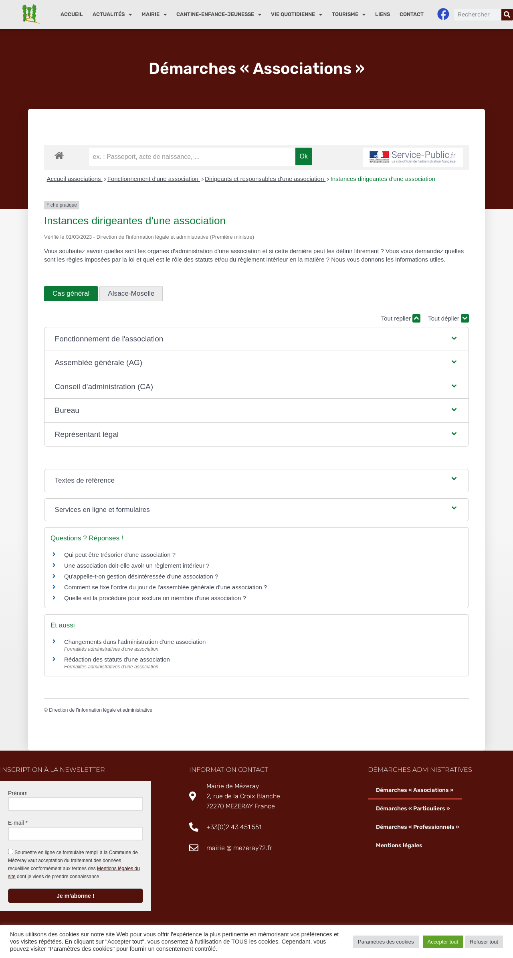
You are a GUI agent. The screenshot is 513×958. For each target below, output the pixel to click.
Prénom (18, 793)
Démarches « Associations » (415, 790)
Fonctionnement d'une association (153, 178)
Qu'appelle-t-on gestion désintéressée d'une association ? (141, 576)
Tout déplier (448, 318)
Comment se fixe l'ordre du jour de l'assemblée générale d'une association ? (165, 587)
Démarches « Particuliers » (413, 808)
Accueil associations (75, 178)
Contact (412, 14)
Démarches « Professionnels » (417, 827)
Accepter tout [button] (443, 942)
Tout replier (400, 318)
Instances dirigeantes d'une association (382, 178)
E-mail (18, 823)
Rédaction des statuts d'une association (117, 659)
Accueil (72, 14)
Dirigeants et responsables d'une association (265, 178)
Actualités (112, 14)
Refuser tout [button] (484, 942)
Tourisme (349, 14)
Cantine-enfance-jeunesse (218, 14)
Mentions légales (399, 845)
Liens (382, 14)
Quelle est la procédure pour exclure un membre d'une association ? (155, 598)
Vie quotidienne (296, 14)
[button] (257, 339)
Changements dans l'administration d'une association (135, 641)
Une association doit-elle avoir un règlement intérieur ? (137, 565)
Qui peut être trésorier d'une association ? (120, 554)
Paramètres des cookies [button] (386, 942)
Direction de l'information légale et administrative (100, 710)
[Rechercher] (507, 14)
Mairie (154, 14)
